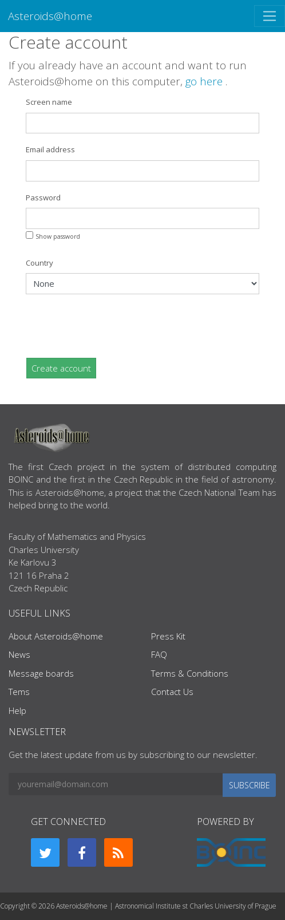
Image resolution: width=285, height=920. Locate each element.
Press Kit (168, 636)
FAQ (159, 654)
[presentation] (113, 325)
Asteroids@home (50, 16)
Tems (19, 691)
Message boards (41, 673)
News (19, 654)
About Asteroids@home (56, 636)
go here (205, 81)
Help (17, 710)
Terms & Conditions (189, 673)
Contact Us (172, 691)
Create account (61, 368)
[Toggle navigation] (269, 16)
